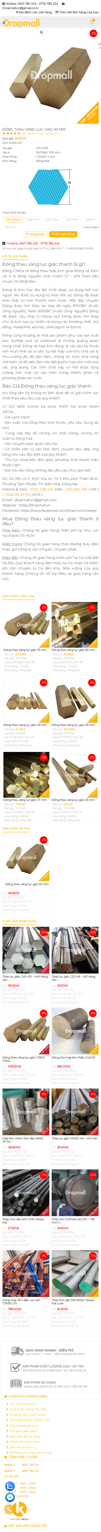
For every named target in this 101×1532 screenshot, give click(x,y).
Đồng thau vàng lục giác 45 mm (24, 725)
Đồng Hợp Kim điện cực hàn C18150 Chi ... (21, 1302)
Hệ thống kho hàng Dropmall (29, 1452)
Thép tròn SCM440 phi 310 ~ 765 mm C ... (73, 1221)
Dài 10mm (13, 219)
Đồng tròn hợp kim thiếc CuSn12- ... (74, 1059)
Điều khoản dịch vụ (21, 1447)
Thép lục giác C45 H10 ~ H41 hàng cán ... (25, 978)
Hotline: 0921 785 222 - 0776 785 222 (33, 243)
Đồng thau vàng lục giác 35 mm (73, 725)
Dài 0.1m (33, 219)
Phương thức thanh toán (25, 1415)
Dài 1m (90, 219)
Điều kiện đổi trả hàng (23, 1436)
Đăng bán (35, 234)
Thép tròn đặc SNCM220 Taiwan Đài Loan (73, 1302)
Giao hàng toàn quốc (22, 1425)
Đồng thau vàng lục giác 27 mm (25, 800)
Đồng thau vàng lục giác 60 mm (73, 650)
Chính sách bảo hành (23, 1442)
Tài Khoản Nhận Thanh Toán (28, 1420)
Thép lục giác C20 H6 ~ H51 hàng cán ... (73, 978)
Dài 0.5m (72, 219)
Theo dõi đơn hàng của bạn (77, 12)
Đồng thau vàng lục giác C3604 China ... (23, 1059)
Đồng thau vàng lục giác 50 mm (27, 884)
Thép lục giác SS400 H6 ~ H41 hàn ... (74, 1140)
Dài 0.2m (52, 219)
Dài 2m (11, 227)
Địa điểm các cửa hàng (34, 12)
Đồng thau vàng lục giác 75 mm (24, 650)
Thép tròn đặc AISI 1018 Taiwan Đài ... (23, 1221)
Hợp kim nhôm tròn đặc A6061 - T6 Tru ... (23, 1140)
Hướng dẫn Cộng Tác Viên (26, 1409)
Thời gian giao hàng (21, 1431)
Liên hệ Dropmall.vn (22, 1404)
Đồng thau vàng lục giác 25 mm (73, 800)
